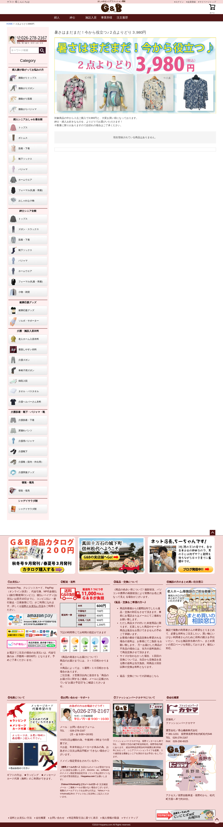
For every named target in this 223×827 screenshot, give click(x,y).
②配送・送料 (68, 581)
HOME (9, 24)
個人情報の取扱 (110, 817)
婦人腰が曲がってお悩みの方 (28, 69)
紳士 (72, 17)
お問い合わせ (57, 817)
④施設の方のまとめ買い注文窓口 (185, 581)
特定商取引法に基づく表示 (83, 817)
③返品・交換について (126, 581)
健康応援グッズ (27, 302)
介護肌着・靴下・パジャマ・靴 (28, 412)
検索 (42, 50)
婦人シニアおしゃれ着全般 (28, 119)
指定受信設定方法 (78, 773)
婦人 (57, 17)
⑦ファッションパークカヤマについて (134, 697)
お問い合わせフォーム (82, 727)
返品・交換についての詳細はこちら (139, 676)
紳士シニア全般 (27, 210)
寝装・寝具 (28, 482)
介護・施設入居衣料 (28, 331)
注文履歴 (122, 17)
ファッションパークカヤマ (180, 723)
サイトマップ (130, 817)
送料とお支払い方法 (33, 606)
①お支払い (14, 581)
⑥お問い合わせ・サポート (75, 697)
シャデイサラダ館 (28, 500)
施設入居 (91, 17)
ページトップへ (212, 532)
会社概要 (41, 817)
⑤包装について (16, 697)
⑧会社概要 (173, 697)
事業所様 (106, 17)
